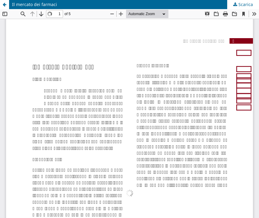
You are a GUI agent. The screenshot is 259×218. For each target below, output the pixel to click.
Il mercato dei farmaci (34, 4)
